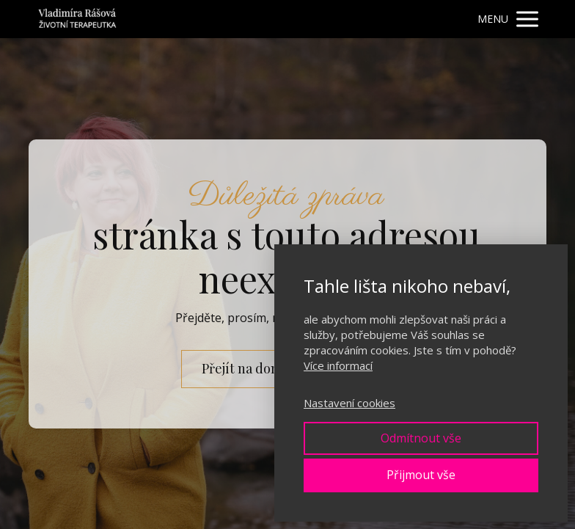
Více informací (338, 365)
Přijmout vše (421, 475)
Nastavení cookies (349, 402)
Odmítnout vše (421, 438)
